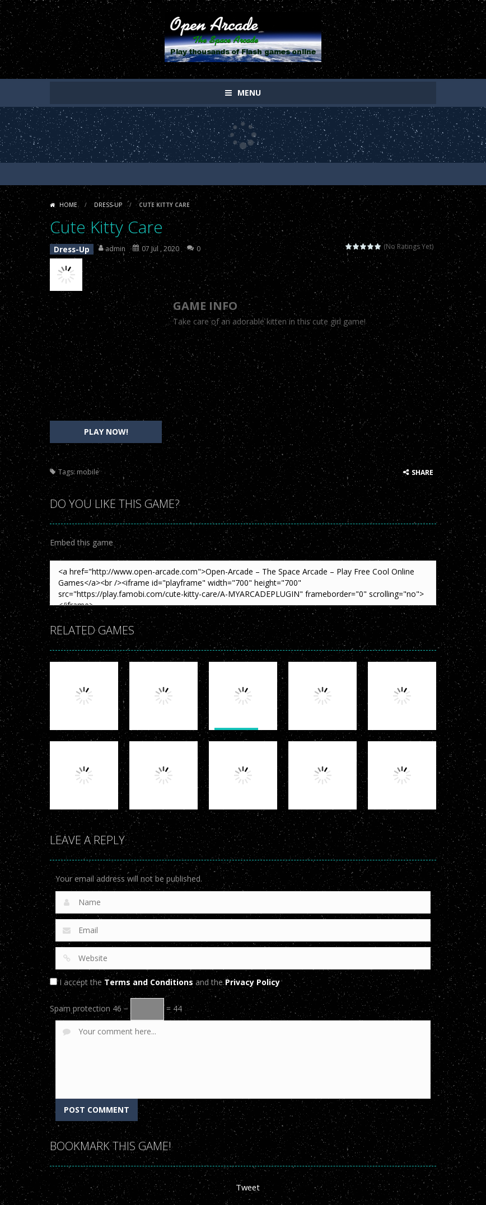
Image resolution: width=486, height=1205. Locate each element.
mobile (88, 469)
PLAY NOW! (106, 428)
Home (68, 205)
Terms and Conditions (148, 979)
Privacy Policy (252, 979)
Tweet (247, 1184)
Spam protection (80, 1005)
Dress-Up (108, 205)
